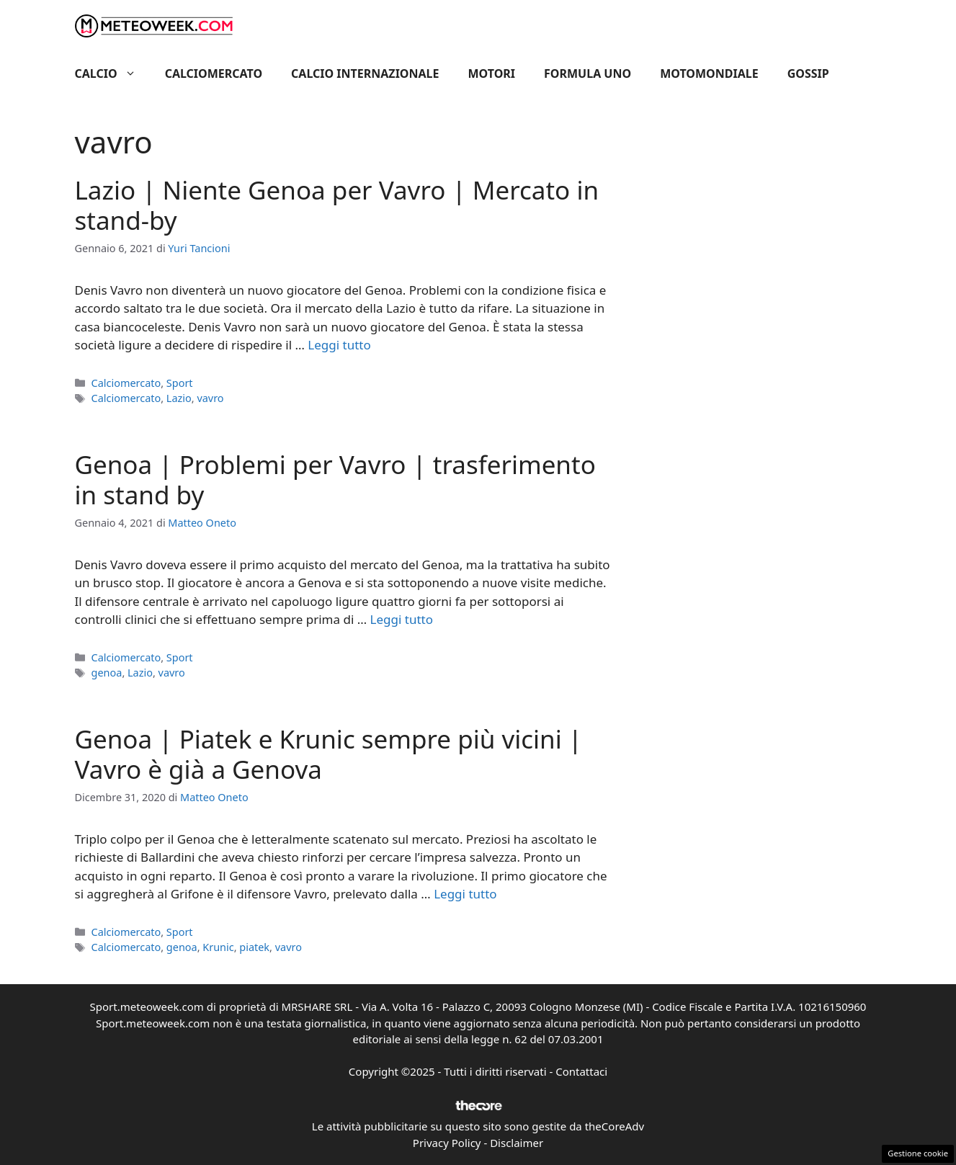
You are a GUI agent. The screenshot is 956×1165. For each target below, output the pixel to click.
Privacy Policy (447, 1142)
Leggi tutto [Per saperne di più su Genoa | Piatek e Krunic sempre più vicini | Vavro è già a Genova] (465, 893)
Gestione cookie (918, 1153)
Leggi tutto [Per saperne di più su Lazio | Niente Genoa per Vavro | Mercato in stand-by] (339, 344)
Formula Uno (587, 73)
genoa (106, 672)
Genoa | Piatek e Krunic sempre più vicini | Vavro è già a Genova (329, 754)
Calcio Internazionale (365, 73)
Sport (179, 383)
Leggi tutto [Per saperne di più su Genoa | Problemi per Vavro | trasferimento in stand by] (401, 619)
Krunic (217, 947)
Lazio (179, 398)
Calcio (113, 73)
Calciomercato (213, 73)
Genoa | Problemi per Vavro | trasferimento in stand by (335, 479)
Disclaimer (516, 1142)
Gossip (808, 73)
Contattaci (581, 1071)
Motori (492, 73)
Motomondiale (709, 73)
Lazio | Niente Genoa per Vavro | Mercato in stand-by (337, 205)
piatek (254, 947)
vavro (210, 398)
